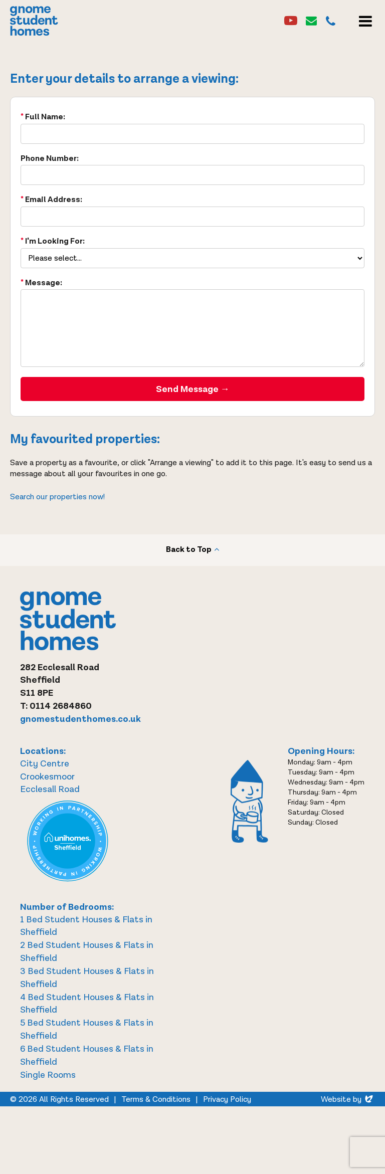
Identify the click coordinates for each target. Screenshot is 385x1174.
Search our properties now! (57, 497)
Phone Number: (50, 158)
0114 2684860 (61, 706)
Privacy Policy (227, 1099)
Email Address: (53, 199)
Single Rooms (48, 1075)
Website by (348, 1099)
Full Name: (45, 117)
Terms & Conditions (155, 1099)
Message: (43, 283)
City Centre (44, 763)
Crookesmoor (47, 776)
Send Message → (193, 389)
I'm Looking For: (55, 241)
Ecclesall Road (50, 789)
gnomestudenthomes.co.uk (80, 719)
